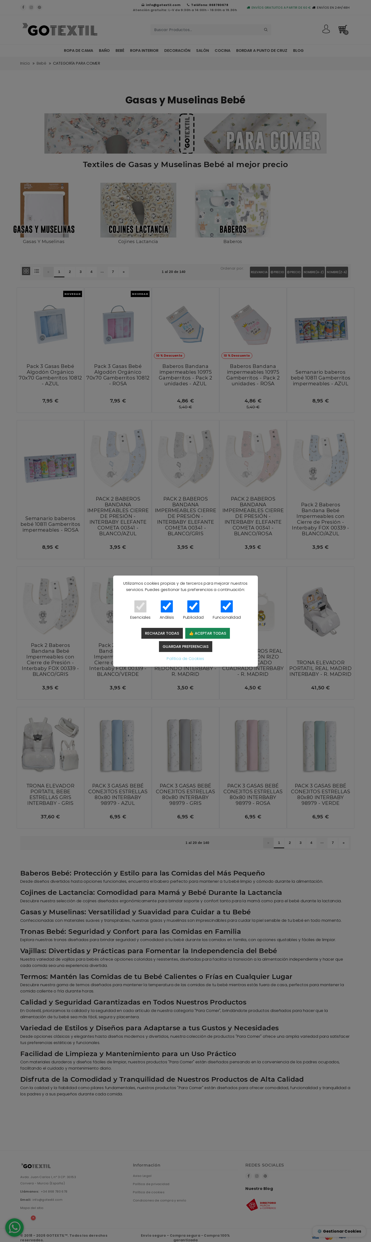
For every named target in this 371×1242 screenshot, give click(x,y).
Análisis (167, 610)
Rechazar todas (162, 633)
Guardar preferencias (186, 646)
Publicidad (193, 610)
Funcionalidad (227, 610)
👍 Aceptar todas (207, 633)
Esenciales (140, 610)
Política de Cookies (185, 658)
